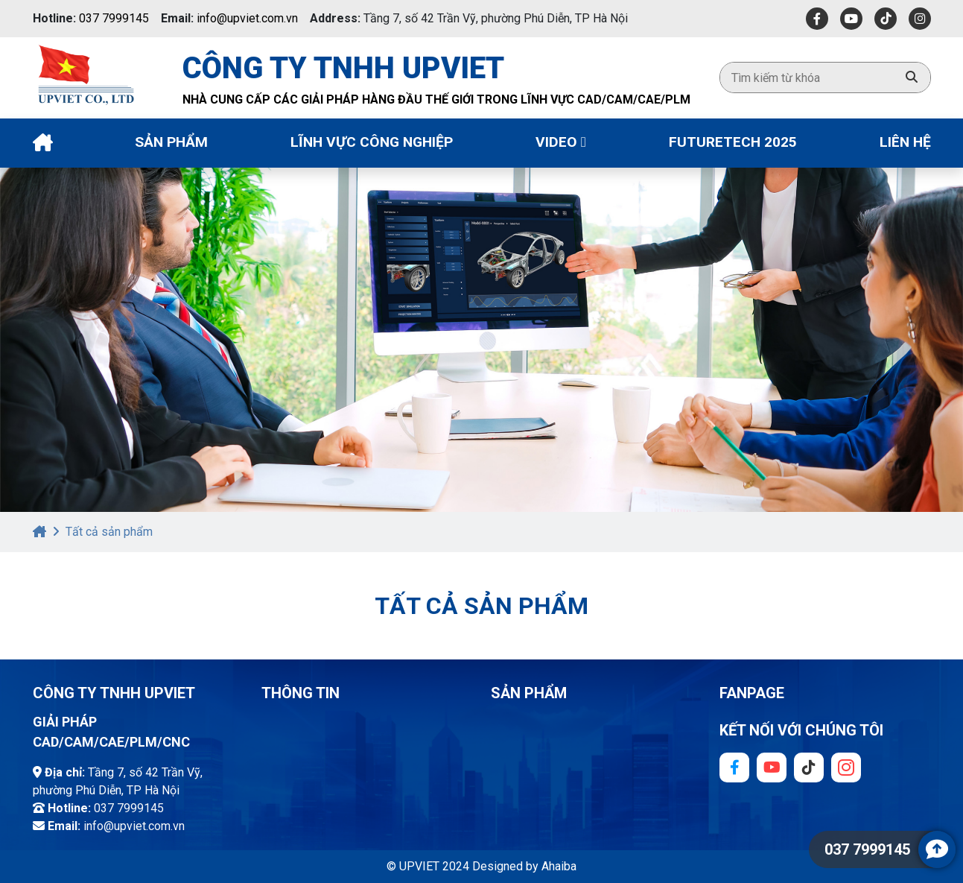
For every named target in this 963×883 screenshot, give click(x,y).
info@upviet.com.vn (247, 18)
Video (560, 142)
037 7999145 (114, 18)
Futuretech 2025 (733, 142)
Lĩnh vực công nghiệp (371, 142)
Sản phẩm (171, 142)
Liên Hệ (905, 142)
